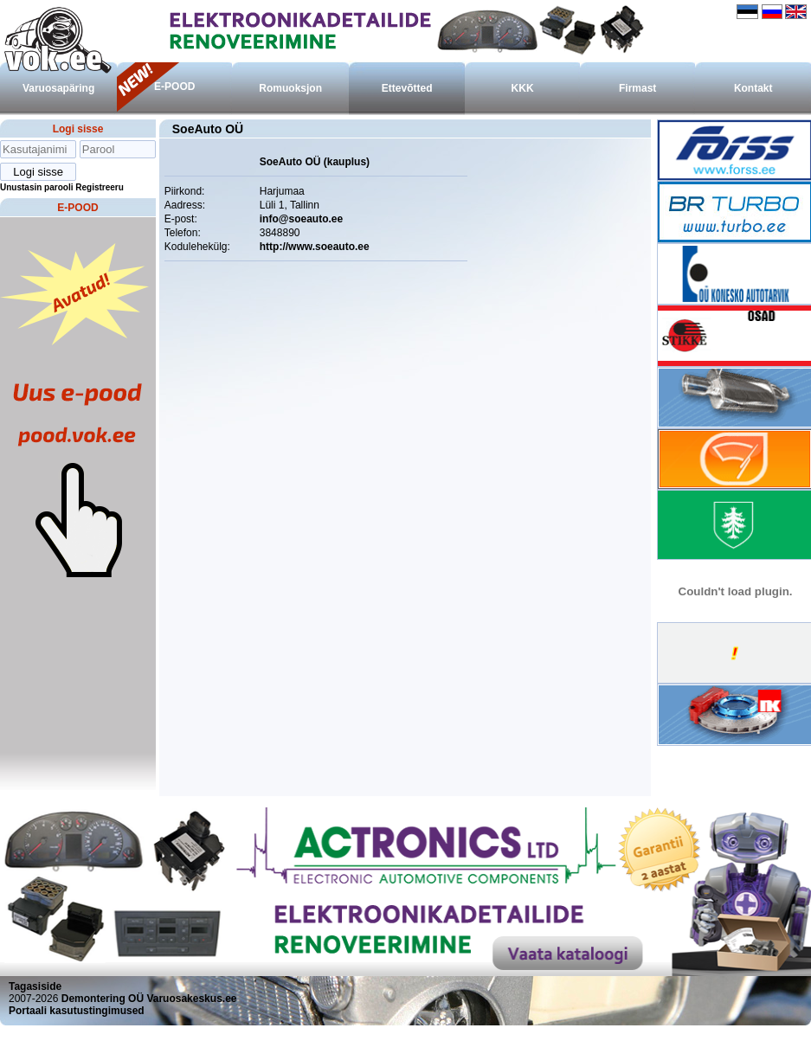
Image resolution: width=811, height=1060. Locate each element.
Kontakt (753, 88)
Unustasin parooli (36, 187)
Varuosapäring (58, 88)
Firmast (637, 88)
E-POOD (174, 86)
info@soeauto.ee (301, 219)
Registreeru (99, 187)
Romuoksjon (290, 88)
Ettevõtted (407, 88)
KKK (523, 88)
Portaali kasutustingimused (77, 1011)
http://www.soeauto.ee (315, 247)
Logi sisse (78, 129)
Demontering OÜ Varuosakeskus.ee (149, 999)
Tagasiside (35, 986)
